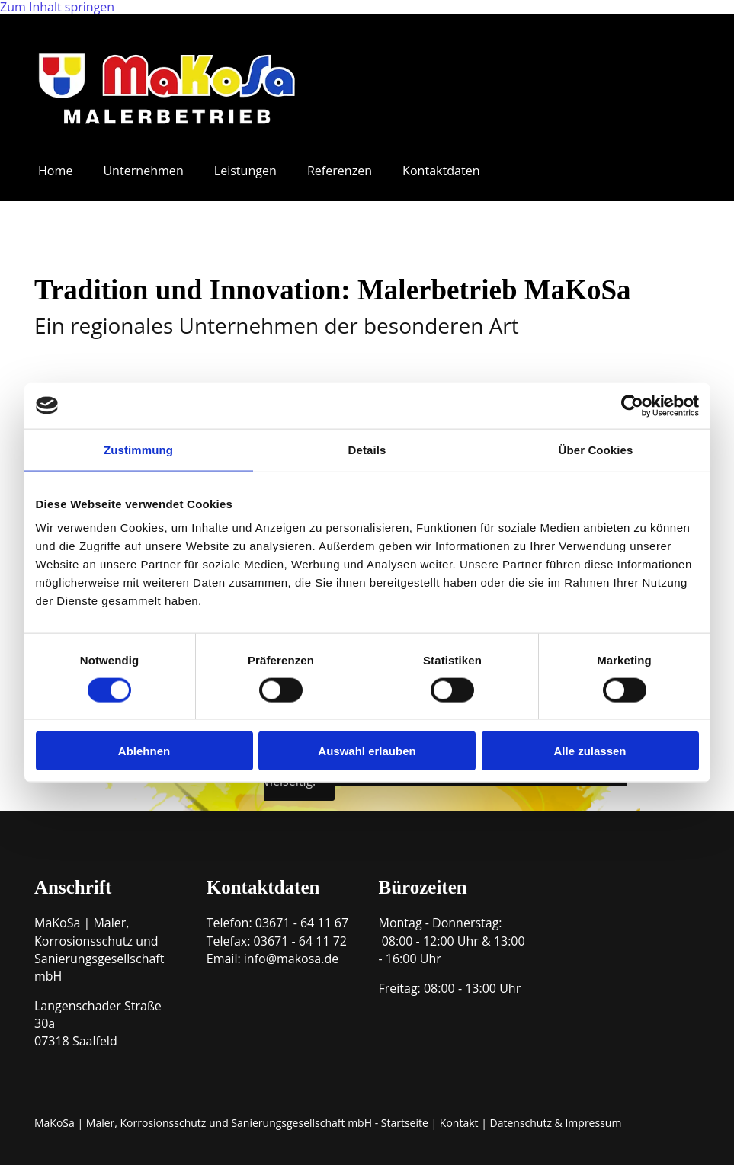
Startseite (404, 1122)
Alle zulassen (589, 750)
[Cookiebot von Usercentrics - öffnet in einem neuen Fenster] (632, 405)
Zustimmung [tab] (138, 449)
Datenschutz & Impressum (556, 1122)
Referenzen (338, 170)
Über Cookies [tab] (596, 449)
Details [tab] (367, 449)
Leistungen (244, 170)
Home (55, 170)
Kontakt (459, 1122)
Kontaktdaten (440, 170)
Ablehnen (144, 750)
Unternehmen (143, 170)
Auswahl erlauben (366, 750)
